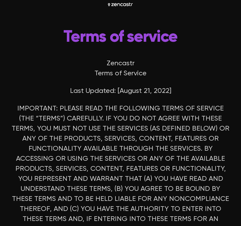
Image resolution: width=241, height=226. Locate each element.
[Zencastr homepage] (120, 4)
